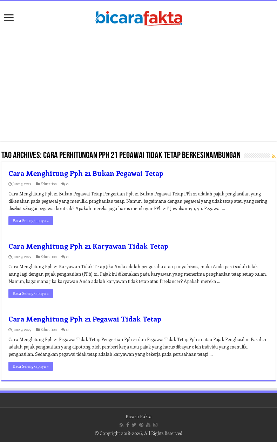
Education (49, 183)
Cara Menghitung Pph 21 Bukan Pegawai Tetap (85, 173)
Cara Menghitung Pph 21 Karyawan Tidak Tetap (88, 245)
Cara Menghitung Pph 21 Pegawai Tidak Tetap (84, 318)
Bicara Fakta (138, 416)
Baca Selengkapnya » (31, 220)
